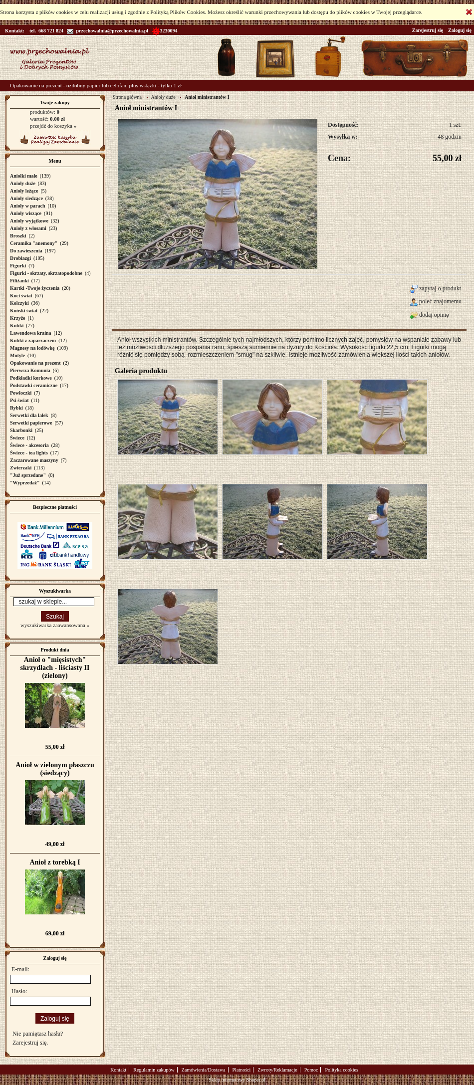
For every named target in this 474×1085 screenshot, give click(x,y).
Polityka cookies (341, 1070)
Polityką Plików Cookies (177, 12)
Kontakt (118, 1070)
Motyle (17, 355)
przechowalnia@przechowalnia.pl (107, 30)
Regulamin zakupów (153, 1070)
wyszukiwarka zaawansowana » (54, 625)
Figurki (18, 265)
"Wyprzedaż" (25, 482)
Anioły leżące (24, 191)
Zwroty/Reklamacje (277, 1070)
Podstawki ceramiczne (33, 385)
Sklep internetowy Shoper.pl (237, 1080)
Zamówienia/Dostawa (204, 1070)
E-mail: (20, 969)
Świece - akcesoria (29, 445)
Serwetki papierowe (31, 423)
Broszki (18, 235)
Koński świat (23, 310)
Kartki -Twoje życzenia (34, 288)
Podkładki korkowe (31, 378)
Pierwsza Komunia (30, 370)
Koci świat (21, 295)
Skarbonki (21, 430)
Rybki (16, 408)
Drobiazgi (20, 258)
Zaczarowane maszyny (34, 460)
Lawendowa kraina (30, 333)
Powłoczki (20, 393)
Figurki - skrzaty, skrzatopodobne (46, 273)
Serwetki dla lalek (29, 415)
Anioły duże (22, 183)
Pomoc (311, 1070)
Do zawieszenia (26, 250)
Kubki (16, 325)
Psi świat (19, 400)
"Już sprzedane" (28, 475)
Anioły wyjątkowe (29, 220)
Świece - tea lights (29, 452)
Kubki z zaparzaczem (33, 340)
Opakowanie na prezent (35, 363)
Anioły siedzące (26, 198)
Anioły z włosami (28, 228)
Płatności (242, 1070)
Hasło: (19, 991)
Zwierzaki (20, 467)
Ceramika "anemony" (33, 243)
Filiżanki (19, 280)
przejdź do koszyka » (53, 126)
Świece (17, 437)
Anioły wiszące (25, 213)
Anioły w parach (27, 206)
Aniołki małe (23, 176)
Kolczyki (19, 303)
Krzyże (17, 318)
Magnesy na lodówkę (32, 348)
